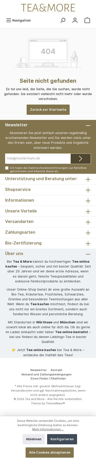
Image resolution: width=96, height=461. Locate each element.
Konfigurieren (62, 439)
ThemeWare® (55, 403)
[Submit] (80, 158)
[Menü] (18, 20)
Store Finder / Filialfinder (48, 378)
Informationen (19, 200)
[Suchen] (63, 20)
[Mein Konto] (75, 20)
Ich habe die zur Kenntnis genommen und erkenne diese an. (48, 169)
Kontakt (56, 370)
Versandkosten (22, 390)
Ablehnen (33, 439)
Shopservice (18, 189)
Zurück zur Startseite (48, 109)
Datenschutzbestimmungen (48, 168)
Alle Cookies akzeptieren (49, 452)
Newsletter (38, 370)
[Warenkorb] (87, 20)
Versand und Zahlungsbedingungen (46, 374)
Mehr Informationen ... (48, 429)
